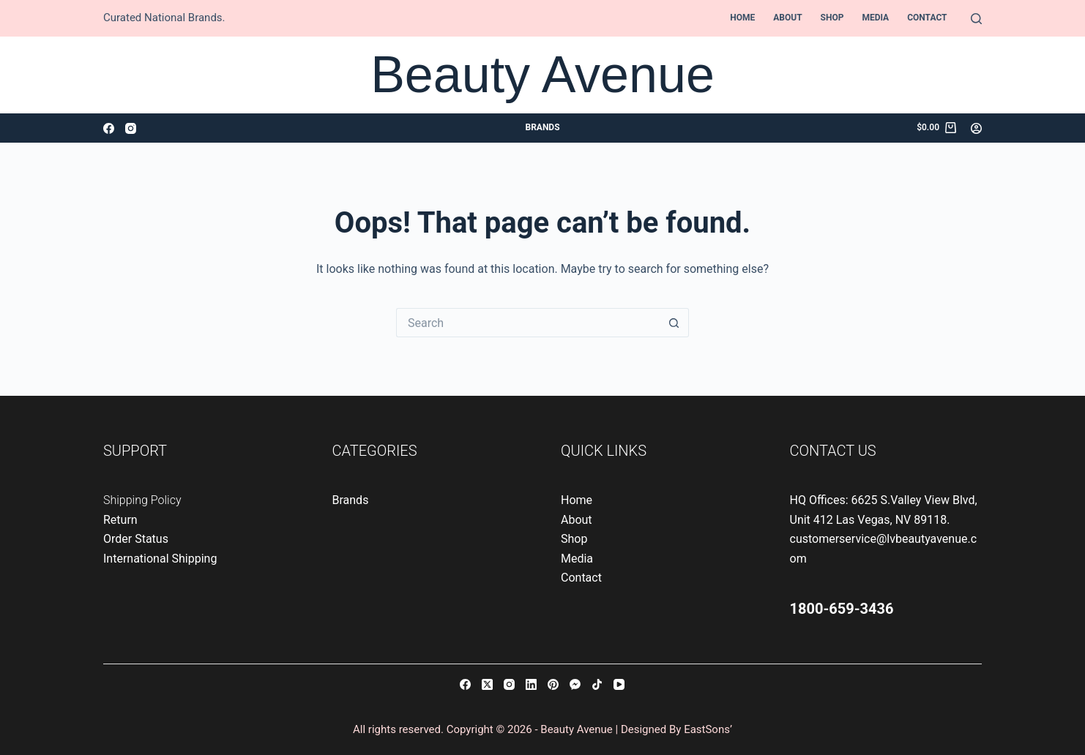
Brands (542, 127)
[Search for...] (528, 322)
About (787, 17)
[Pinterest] (553, 684)
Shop (832, 17)
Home (742, 17)
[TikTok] (597, 684)
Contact (927, 17)
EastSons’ (708, 729)
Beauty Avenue (542, 74)
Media (875, 17)
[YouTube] (619, 684)
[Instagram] (130, 128)
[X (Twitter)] (487, 684)
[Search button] (674, 322)
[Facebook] (108, 128)
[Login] (976, 128)
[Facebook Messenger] (575, 684)
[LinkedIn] (531, 684)
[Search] (976, 18)
